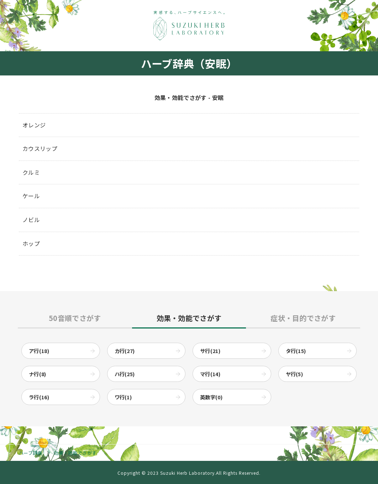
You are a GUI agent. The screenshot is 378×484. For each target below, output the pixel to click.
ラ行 (39, 397)
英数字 (211, 397)
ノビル (31, 219)
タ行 (296, 350)
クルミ (31, 172)
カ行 (125, 350)
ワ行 (123, 397)
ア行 (39, 350)
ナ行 (37, 374)
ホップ (31, 243)
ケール (31, 195)
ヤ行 (294, 374)
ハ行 (125, 374)
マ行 (210, 374)
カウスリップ (39, 148)
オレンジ (34, 125)
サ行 (210, 350)
